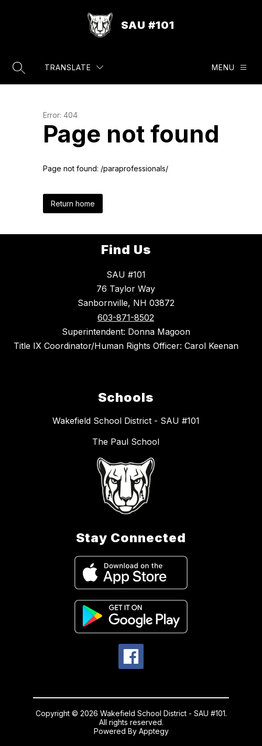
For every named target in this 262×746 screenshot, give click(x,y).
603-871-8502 (125, 317)
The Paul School (125, 441)
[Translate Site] (74, 67)
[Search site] (19, 67)
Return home (73, 203)
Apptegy (154, 731)
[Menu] (229, 67)
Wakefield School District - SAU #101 (126, 420)
